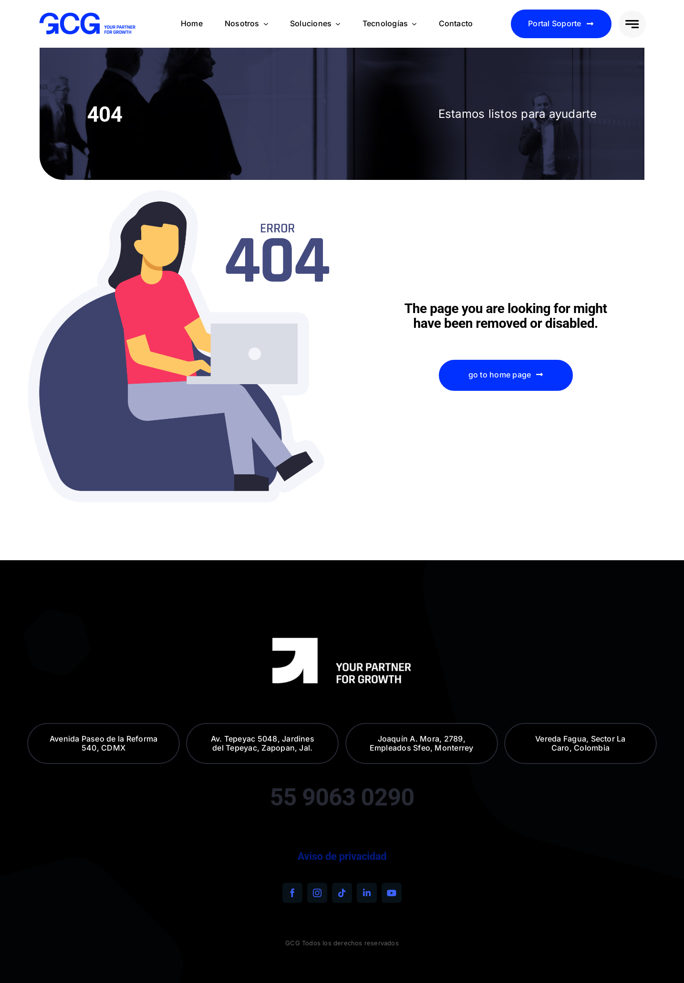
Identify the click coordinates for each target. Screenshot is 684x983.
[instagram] (317, 893)
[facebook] (292, 893)
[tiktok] (342, 893)
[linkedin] (367, 893)
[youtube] (392, 893)
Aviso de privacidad (342, 856)
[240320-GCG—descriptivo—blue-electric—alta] (87, 15)
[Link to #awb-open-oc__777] (632, 24)
